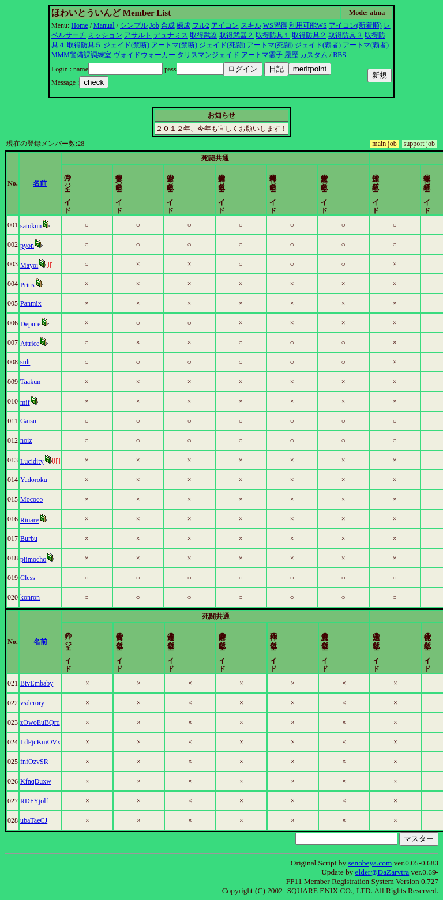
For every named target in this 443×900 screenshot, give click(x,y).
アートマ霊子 (262, 55)
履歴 (291, 55)
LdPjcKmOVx (45, 742)
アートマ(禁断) (174, 45)
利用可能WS (308, 25)
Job (154, 25)
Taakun (35, 382)
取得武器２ (236, 35)
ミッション (105, 35)
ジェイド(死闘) (222, 45)
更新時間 (417, 183)
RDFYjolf (39, 801)
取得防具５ (84, 45)
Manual (104, 25)
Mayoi (34, 265)
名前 (57, 183)
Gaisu (33, 421)
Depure (35, 324)
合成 (168, 25)
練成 (183, 25)
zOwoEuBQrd (45, 722)
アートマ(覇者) (366, 45)
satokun (36, 226)
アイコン (225, 25)
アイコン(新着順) (355, 25)
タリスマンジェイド (208, 55)
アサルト (138, 35)
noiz (31, 440)
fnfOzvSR (39, 762)
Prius (32, 285)
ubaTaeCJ (38, 820)
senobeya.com (370, 862)
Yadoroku (38, 480)
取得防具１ (273, 35)
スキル (251, 25)
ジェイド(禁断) (126, 45)
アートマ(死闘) (270, 45)
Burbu (34, 538)
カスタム (314, 55)
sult (30, 362)
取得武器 (203, 35)
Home (79, 25)
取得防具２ (309, 35)
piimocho (38, 559)
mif (30, 402)
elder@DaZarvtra (382, 872)
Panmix (36, 303)
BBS (339, 55)
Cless (32, 578)
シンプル (134, 25)
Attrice (34, 344)
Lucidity (37, 461)
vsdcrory (37, 703)
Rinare (34, 520)
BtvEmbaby (41, 683)
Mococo (36, 499)
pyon (32, 246)
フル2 (200, 25)
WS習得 (275, 25)
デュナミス (170, 35)
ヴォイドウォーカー (144, 55)
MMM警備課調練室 (81, 55)
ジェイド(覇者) (318, 45)
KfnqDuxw (41, 781)
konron (35, 597)
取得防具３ (345, 35)
